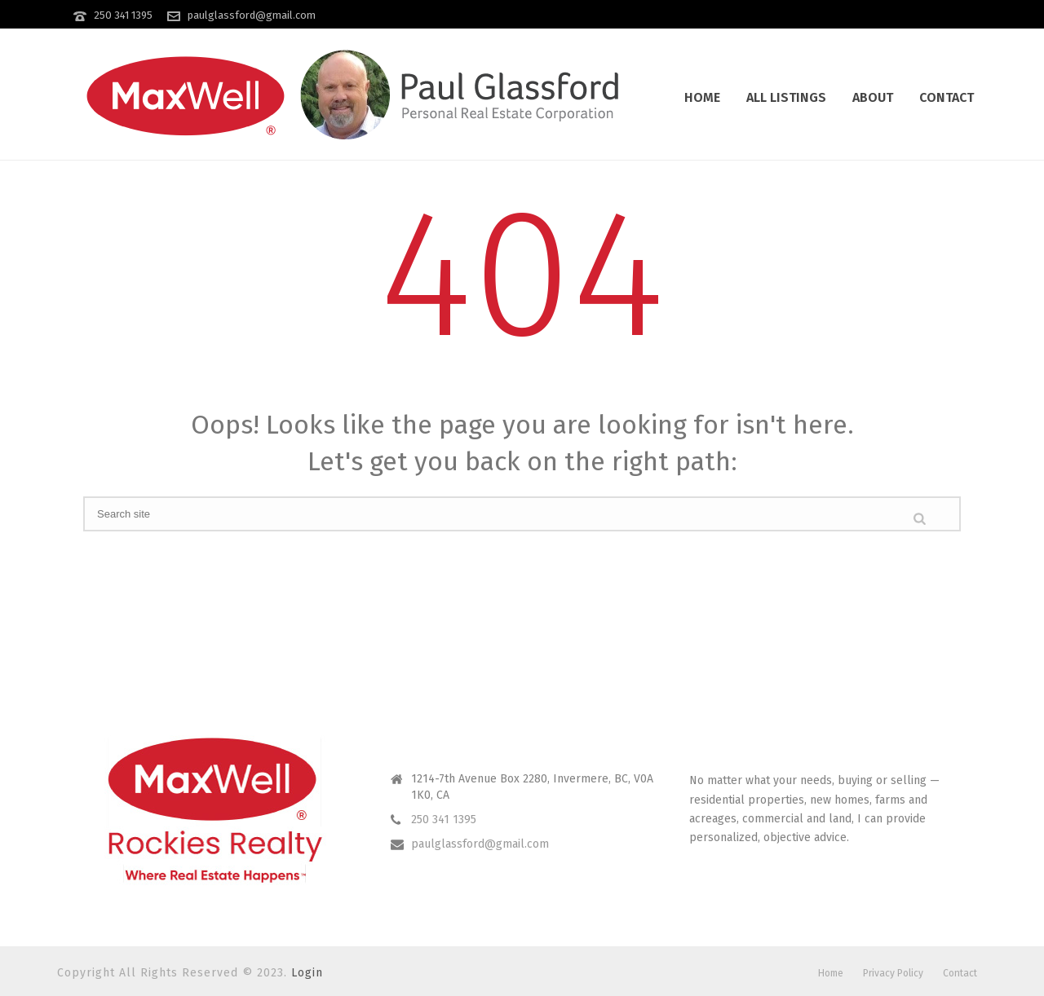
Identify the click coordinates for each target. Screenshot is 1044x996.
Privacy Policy (893, 973)
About (872, 97)
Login (307, 973)
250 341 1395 (123, 15)
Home (702, 97)
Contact (946, 97)
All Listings (786, 97)
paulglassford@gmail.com (252, 15)
